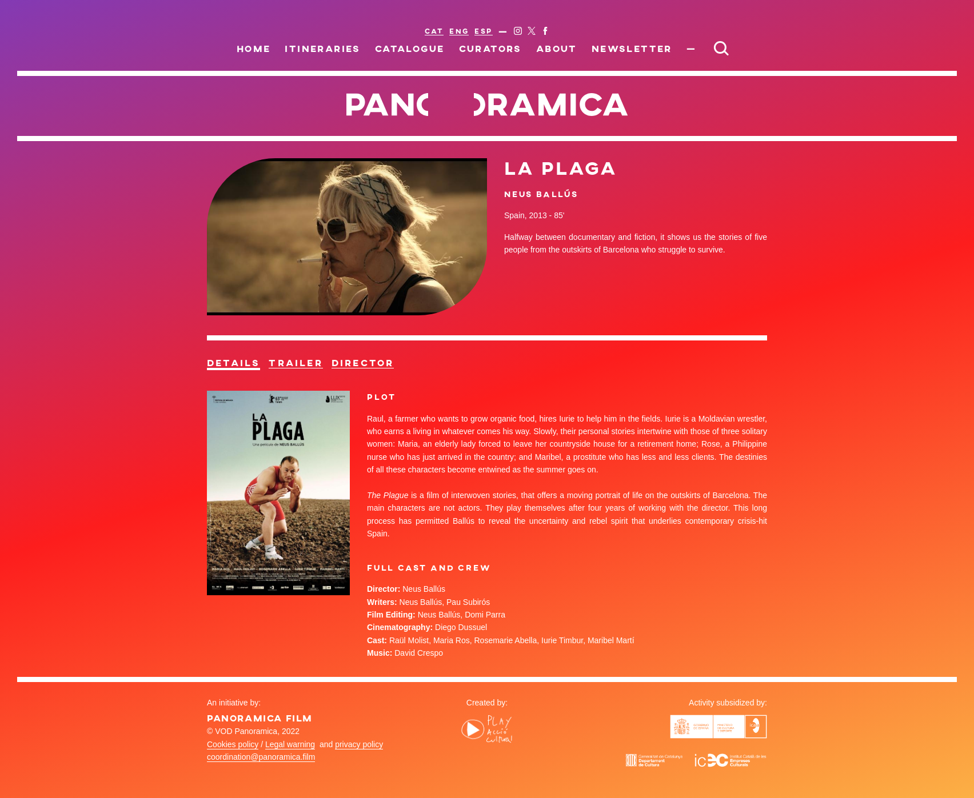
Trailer (295, 363)
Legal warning (290, 744)
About (556, 48)
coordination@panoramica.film (261, 756)
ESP (483, 31)
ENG (459, 31)
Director (363, 363)
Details (233, 363)
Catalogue (410, 48)
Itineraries (322, 48)
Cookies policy (232, 744)
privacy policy (359, 744)
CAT (434, 31)
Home (254, 48)
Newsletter (632, 48)
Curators (490, 48)
